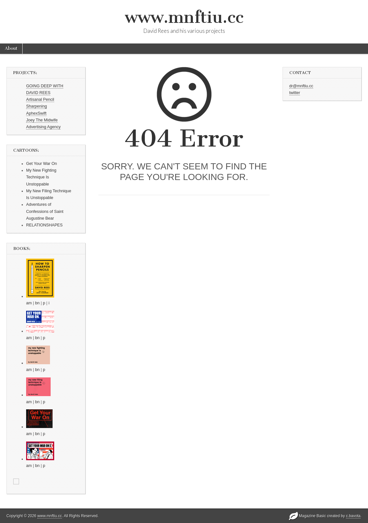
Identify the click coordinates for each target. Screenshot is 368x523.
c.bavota (353, 516)
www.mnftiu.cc (184, 17)
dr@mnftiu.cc (301, 86)
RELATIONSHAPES (44, 225)
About (11, 48)
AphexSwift (36, 113)
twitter (294, 92)
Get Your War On (41, 163)
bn (37, 303)
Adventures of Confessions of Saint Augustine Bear (45, 211)
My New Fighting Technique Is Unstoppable (41, 177)
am (29, 303)
